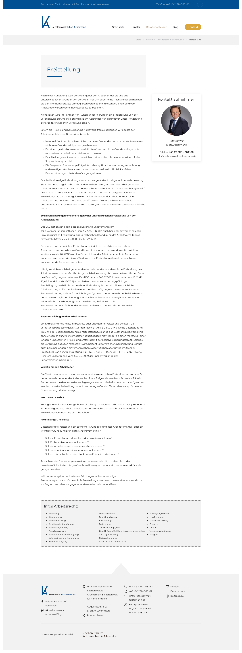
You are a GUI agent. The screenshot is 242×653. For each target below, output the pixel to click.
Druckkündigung (108, 517)
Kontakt (193, 27)
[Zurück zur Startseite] (64, 22)
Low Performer (157, 517)
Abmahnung (55, 517)
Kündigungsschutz (159, 513)
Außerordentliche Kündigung (64, 534)
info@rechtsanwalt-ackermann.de (176, 156)
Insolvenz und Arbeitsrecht (112, 541)
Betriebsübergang (58, 541)
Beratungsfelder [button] (156, 27)
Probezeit (154, 524)
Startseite (118, 27)
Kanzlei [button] (135, 27)
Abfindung (54, 513)
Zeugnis (154, 534)
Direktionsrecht (107, 513)
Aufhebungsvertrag (58, 527)
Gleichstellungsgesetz (110, 527)
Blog (176, 27)
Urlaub (153, 527)
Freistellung (105, 524)
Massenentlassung (159, 520)
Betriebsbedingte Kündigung (64, 538)
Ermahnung (105, 520)
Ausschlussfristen (57, 531)
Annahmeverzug (57, 520)
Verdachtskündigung (160, 531)
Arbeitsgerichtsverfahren (61, 524)
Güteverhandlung (108, 538)
